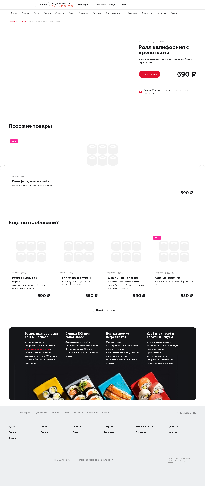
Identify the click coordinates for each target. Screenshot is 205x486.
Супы (75, 432)
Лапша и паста (144, 426)
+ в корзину (149, 74)
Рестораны (84, 4)
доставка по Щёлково (37, 348)
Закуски (109, 426)
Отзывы (106, 412)
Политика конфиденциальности (95, 459)
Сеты (44, 426)
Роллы (12, 432)
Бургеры (141, 432)
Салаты (76, 426)
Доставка (100, 4)
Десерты (173, 426)
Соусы (12, 438)
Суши (12, 426)
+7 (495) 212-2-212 (61, 3)
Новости (78, 412)
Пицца (44, 432)
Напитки (173, 432)
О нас (123, 4)
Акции (112, 4)
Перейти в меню (105, 310)
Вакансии (92, 412)
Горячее (109, 432)
